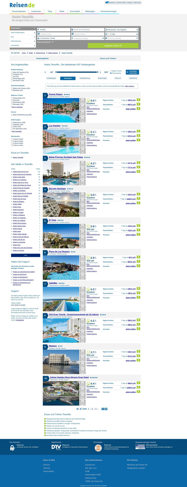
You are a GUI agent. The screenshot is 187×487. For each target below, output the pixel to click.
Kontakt (129, 2)
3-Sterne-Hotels (18, 141)
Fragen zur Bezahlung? (20, 277)
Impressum (90, 465)
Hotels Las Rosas (18, 250)
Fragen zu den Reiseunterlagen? (23, 280)
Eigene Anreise (116, 71)
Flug (50, 11)
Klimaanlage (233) (19, 78)
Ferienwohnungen (109, 11)
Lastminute (36, 11)
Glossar (46, 468)
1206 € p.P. (133, 387)
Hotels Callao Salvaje (19, 234)
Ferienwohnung (16, 41)
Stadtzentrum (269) (19, 122)
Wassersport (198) (19, 102)
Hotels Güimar (17, 228)
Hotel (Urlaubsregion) (17, 32)
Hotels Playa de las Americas (22, 174)
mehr (25, 255)
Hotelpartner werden (136, 468)
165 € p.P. (134, 131)
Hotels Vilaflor (17, 204)
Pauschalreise (16, 28)
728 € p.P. (134, 230)
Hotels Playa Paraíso (19, 223)
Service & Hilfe (121, 2)
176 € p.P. (134, 225)
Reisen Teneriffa (18, 157)
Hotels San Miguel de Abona (22, 185)
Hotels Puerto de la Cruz (21, 172)
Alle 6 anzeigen (17, 131)
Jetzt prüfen (133, 108)
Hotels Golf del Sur (19, 239)
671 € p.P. (134, 355)
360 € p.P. (134, 382)
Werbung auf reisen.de (137, 465)
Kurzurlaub (75, 11)
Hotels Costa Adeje (19, 177)
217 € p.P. (134, 162)
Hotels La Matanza (19, 215)
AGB (87, 471)
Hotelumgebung (92, 114)
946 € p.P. (134, 324)
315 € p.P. (134, 194)
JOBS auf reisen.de (94, 481)
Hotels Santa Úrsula (19, 226)
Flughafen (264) (18, 124)
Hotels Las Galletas (19, 220)
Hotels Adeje (17, 231)
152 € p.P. (134, 351)
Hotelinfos (90, 111)
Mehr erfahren (129, 86)
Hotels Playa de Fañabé (20, 196)
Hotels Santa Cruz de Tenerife (22, 193)
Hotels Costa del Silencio (21, 237)
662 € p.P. (134, 104)
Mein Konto (137, 2)
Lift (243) (16, 76)
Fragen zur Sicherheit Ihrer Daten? (24, 272)
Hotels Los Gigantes (19, 218)
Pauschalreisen (19, 11)
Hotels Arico (17, 245)
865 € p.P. (134, 261)
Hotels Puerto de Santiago (21, 188)
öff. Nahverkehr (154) (19, 129)
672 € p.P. (134, 135)
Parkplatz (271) (18, 74)
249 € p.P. (134, 288)
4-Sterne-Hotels (18, 143)
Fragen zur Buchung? (20, 274)
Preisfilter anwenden (133, 72)
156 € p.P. (134, 99)
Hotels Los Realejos (19, 190)
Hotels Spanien (53, 53)
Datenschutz (90, 478)
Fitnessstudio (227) (19, 98)
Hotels (31, 53)
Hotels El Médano (18, 201)
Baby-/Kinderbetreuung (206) (22, 115)
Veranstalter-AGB (93, 475)
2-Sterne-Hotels (18, 139)
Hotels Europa (40, 53)
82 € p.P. (134, 257)
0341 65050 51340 (17, 305)
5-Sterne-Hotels (18, 145)
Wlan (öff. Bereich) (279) (21, 72)
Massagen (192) (18, 104)
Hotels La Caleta (18, 212)
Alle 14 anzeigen (17, 107)
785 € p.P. (134, 292)
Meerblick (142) (18, 90)
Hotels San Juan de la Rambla (22, 248)
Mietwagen (90, 11)
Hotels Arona (17, 207)
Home (24, 53)
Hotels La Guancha (19, 242)
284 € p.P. (134, 320)
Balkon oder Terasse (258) (21, 88)
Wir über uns (90, 468)
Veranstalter (48, 471)
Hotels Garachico (18, 210)
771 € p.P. (134, 167)
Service (46, 465)
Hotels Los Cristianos (19, 180)
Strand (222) (17, 126)
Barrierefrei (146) (18, 80)
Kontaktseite (20, 320)
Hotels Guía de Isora (19, 199)
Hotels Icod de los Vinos (20, 182)
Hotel (61, 11)
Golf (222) (16, 100)
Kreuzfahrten (15, 45)
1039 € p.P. (133, 198)
